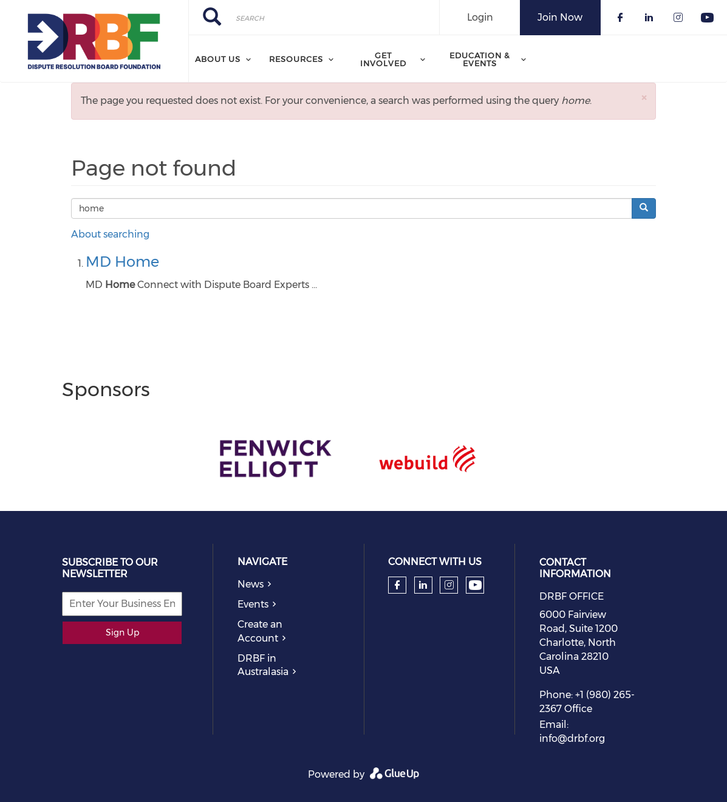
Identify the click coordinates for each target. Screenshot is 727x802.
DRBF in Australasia (262, 665)
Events (252, 604)
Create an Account (259, 631)
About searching (110, 234)
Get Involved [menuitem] (383, 59)
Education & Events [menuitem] (479, 59)
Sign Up (122, 632)
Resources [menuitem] (296, 59)
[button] (644, 97)
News (250, 584)
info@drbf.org (572, 738)
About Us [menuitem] (218, 59)
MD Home (122, 261)
